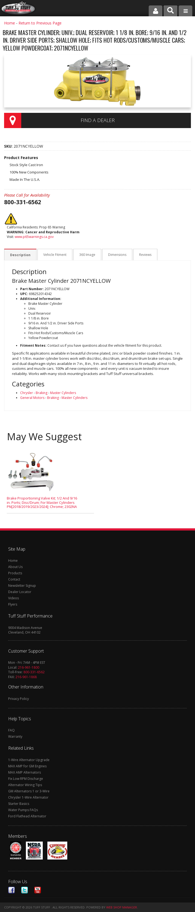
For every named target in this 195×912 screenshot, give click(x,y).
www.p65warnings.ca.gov (34, 236)
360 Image (86, 255)
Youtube (37, 890)
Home (9, 23)
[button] (170, 10)
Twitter (24, 890)
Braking (41, 392)
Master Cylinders (63, 392)
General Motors (32, 397)
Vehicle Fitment (54, 255)
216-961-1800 (28, 667)
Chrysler (26, 392)
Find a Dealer (98, 120)
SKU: (9, 146)
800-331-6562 (34, 672)
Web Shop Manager (121, 907)
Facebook (11, 890)
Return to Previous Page (40, 23)
